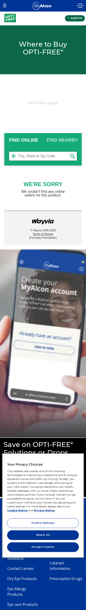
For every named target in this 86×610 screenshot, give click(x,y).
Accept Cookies (43, 547)
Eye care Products (22, 604)
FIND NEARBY (62, 140)
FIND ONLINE (23, 140)
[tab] (23, 140)
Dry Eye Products (22, 578)
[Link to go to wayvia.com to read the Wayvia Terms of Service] (43, 220)
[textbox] (43, 156)
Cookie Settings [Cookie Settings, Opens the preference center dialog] (43, 523)
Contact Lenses (20, 568)
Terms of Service (43, 234)
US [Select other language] (4, 5)
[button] (13, 156)
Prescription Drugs (66, 578)
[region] (43, 505)
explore (76, 18)
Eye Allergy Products (16, 591)
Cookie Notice (17, 510)
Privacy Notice (44, 510)
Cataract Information (60, 565)
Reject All (43, 535)
